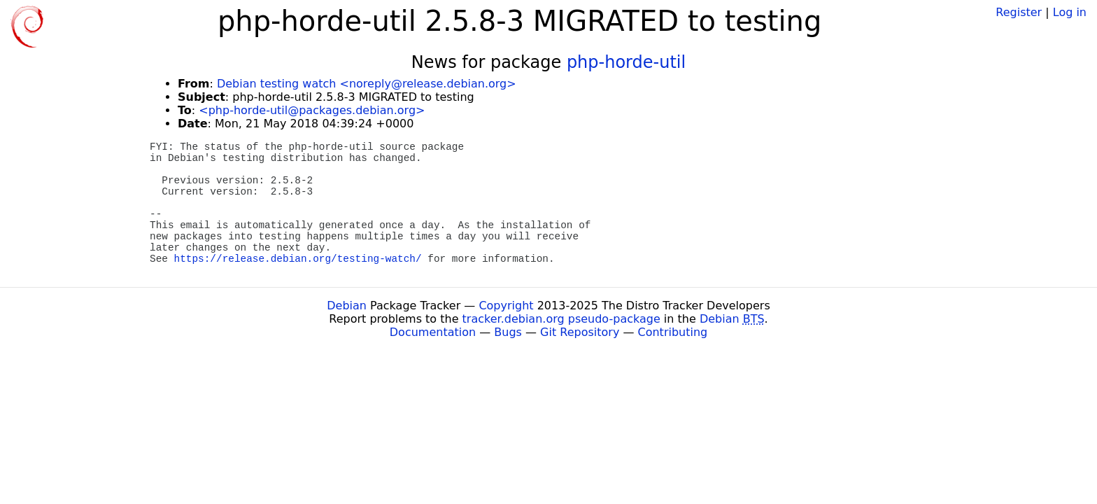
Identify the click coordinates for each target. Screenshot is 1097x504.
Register (1019, 12)
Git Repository (579, 332)
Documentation (433, 332)
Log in (1070, 12)
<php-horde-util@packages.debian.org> (312, 110)
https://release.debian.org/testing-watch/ (298, 259)
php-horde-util (626, 62)
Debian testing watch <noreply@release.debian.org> (366, 83)
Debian (347, 305)
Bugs (508, 332)
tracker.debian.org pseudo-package (561, 319)
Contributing (673, 332)
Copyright (506, 305)
